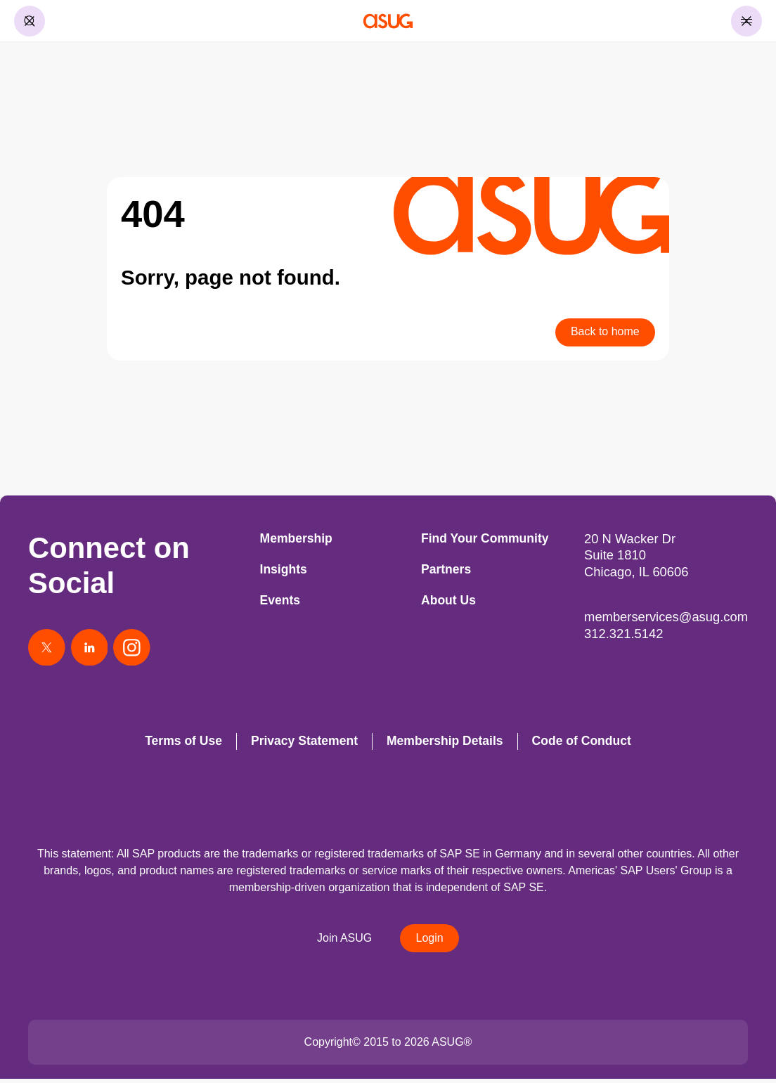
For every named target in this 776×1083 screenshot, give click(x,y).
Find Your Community (484, 538)
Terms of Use (183, 744)
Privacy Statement (304, 744)
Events (280, 600)
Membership (296, 538)
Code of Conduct (581, 744)
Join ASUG (343, 941)
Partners (446, 569)
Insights (283, 569)
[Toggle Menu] (746, 21)
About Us (448, 600)
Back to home (603, 332)
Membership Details (445, 744)
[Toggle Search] (29, 21)
